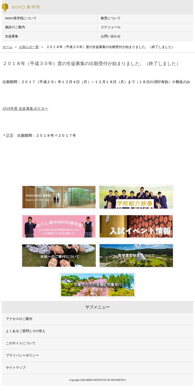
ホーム (7, 47)
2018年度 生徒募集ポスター (25, 108)
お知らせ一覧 (29, 47)
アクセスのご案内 (19, 319)
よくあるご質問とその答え (25, 331)
